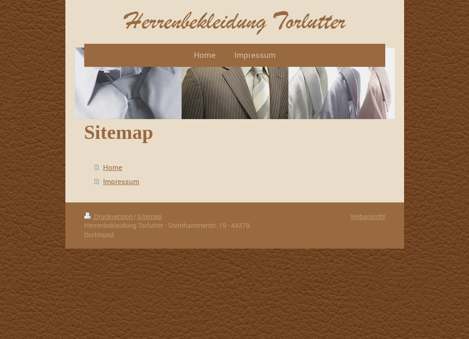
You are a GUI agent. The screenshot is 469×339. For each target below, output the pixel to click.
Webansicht (367, 216)
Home (112, 167)
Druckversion (109, 216)
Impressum (121, 181)
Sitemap (149, 216)
